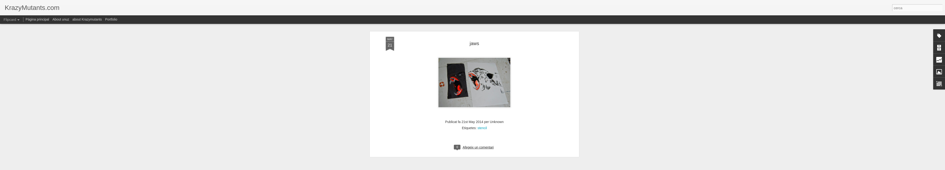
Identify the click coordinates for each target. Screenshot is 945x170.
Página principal (37, 19)
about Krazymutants (87, 19)
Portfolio (111, 19)
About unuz (60, 19)
